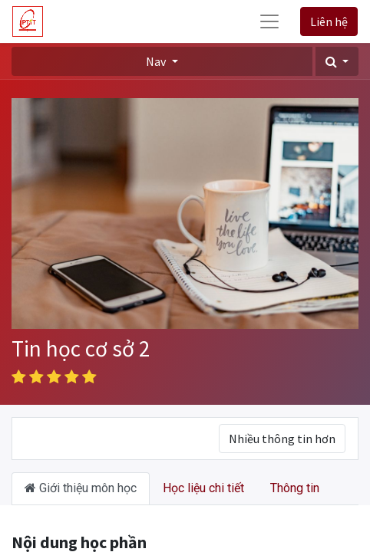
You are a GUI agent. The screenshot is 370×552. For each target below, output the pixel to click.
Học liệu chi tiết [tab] (203, 488)
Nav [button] (157, 61)
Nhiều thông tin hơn (282, 438)
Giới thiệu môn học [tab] (81, 488)
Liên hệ (329, 21)
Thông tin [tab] (294, 488)
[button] (336, 61)
